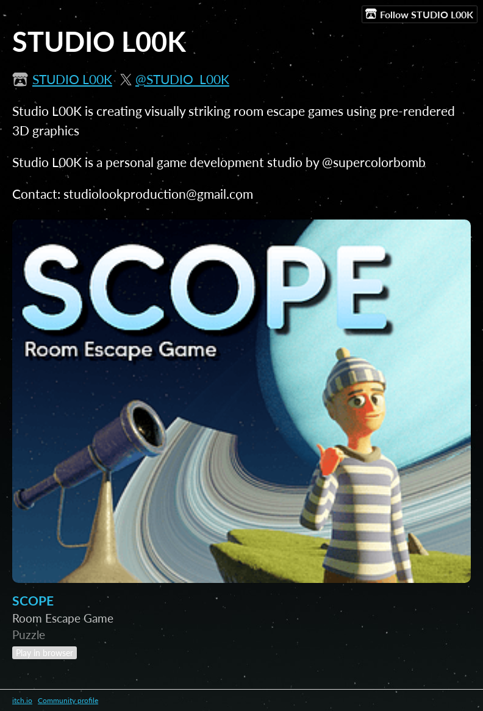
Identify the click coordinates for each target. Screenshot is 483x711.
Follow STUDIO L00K (419, 14)
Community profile (68, 700)
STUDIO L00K (72, 79)
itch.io (22, 700)
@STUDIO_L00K (182, 79)
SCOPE (33, 601)
